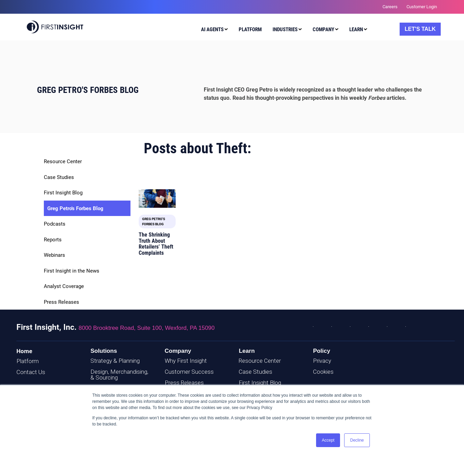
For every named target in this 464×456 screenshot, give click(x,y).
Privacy (322, 360)
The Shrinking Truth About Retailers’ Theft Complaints (156, 243)
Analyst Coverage (64, 286)
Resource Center (63, 161)
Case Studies (59, 177)
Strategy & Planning (115, 360)
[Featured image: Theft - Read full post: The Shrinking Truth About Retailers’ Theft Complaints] (157, 198)
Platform (27, 361)
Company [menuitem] (323, 29)
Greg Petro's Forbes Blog (75, 208)
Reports (53, 240)
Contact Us (30, 372)
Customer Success (189, 371)
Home (24, 351)
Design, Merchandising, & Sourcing (119, 374)
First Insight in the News (71, 271)
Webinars (54, 255)
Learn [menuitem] (356, 29)
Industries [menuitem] (285, 29)
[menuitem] (213, 30)
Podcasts (54, 224)
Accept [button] (328, 440)
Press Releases (61, 302)
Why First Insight (186, 360)
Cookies (323, 371)
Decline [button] (357, 440)
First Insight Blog (63, 193)
